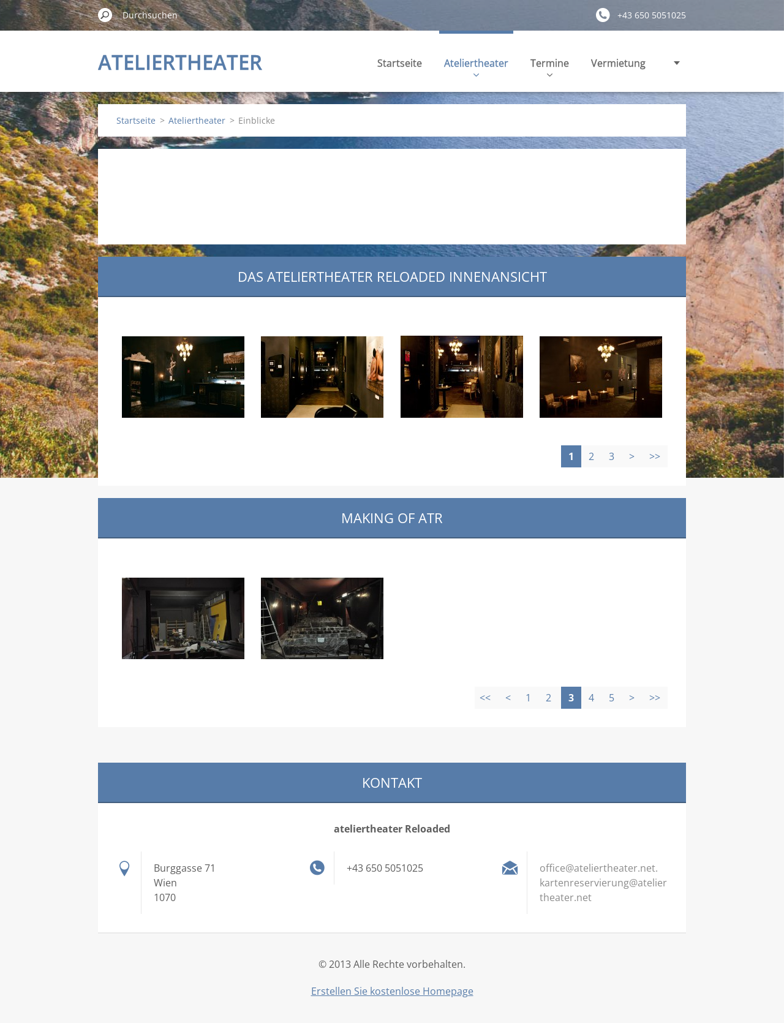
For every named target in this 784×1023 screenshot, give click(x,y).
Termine (550, 66)
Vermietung (618, 63)
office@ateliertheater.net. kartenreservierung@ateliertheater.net (603, 882)
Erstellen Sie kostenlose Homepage (392, 991)
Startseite (399, 63)
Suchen (105, 15)
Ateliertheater (476, 66)
